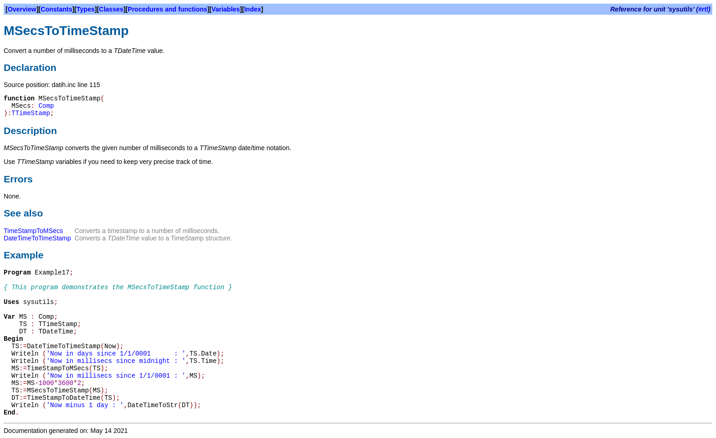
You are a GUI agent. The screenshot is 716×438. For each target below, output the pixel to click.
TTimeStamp (31, 113)
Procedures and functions (167, 9)
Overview (22, 9)
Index (252, 9)
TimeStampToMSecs (33, 230)
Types (85, 9)
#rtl (703, 9)
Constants (56, 9)
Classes (111, 9)
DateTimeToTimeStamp (37, 238)
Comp (46, 106)
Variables (225, 9)
